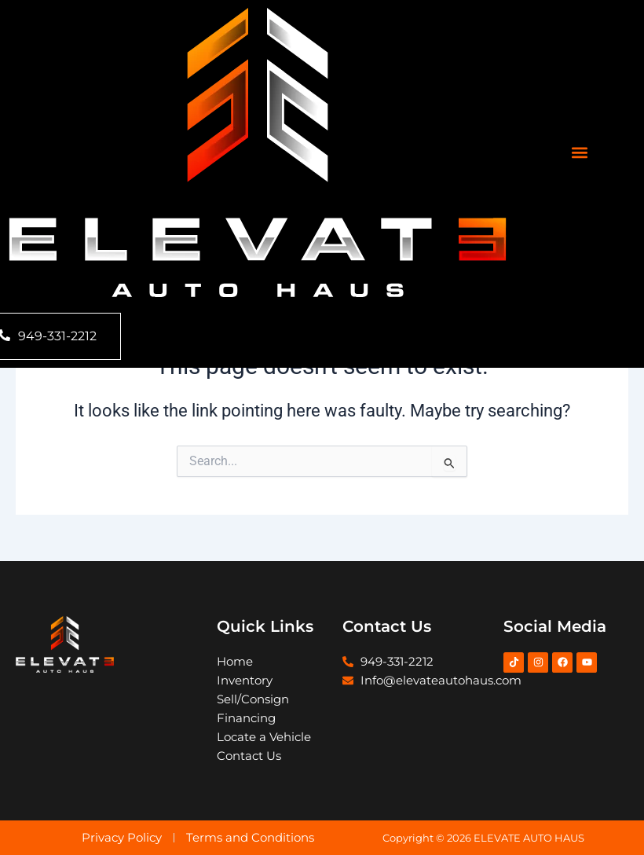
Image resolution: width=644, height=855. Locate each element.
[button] (580, 153)
